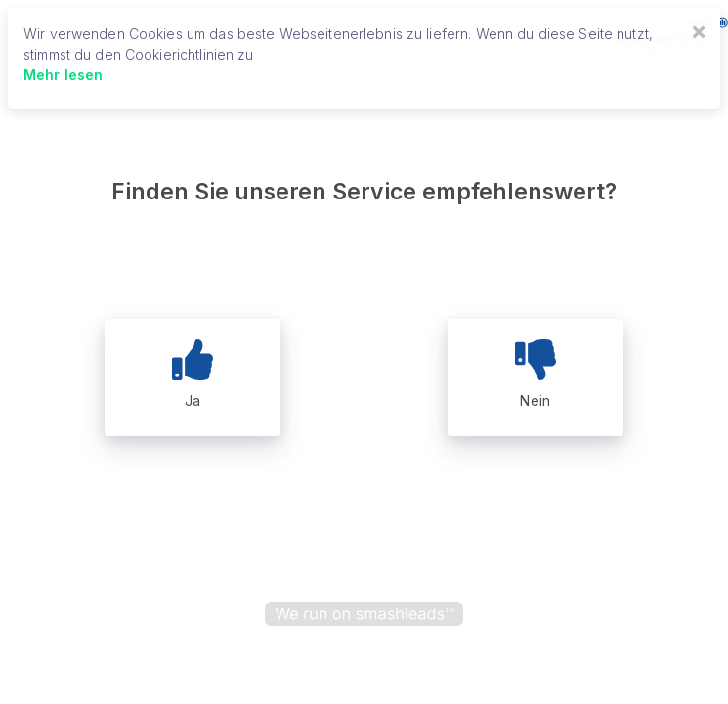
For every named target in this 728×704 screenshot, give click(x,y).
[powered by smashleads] (364, 614)
